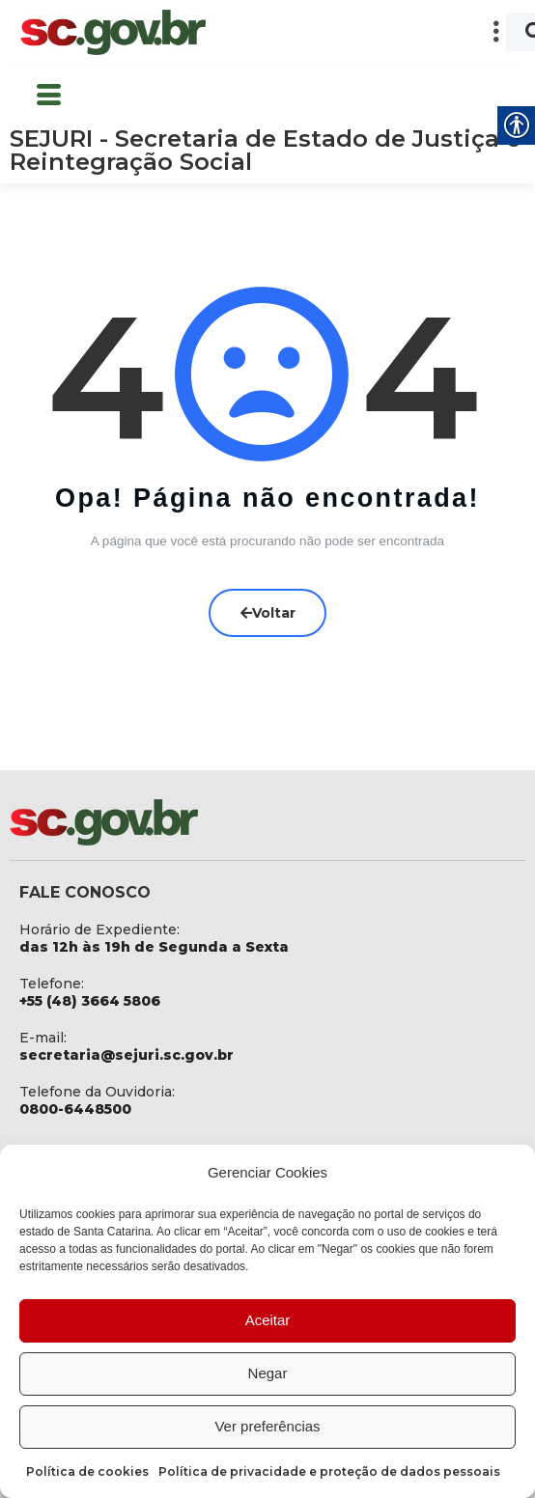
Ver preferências (267, 1426)
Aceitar (268, 1320)
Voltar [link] (268, 613)
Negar (268, 1373)
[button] (370, 33)
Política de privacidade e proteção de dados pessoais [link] (329, 1471)
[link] (113, 32)
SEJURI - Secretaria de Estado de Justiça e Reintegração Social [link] (265, 150)
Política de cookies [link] (87, 1471)
